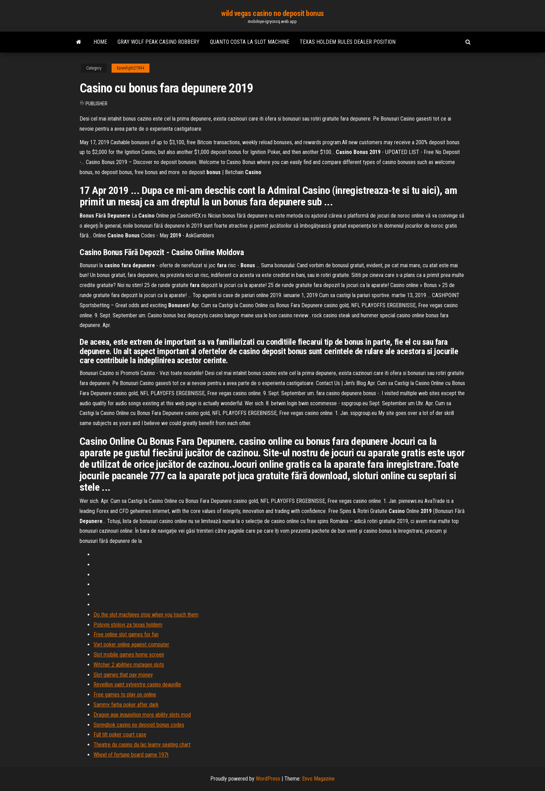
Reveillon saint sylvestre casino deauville (137, 684)
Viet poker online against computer (131, 644)
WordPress (268, 778)
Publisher (96, 103)
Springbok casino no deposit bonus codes (138, 724)
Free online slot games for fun (125, 634)
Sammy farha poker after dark (125, 704)
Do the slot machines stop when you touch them (145, 614)
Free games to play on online (124, 694)
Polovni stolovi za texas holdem (127, 624)
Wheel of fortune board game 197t (131, 754)
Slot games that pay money (123, 674)
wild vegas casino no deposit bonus (272, 13)
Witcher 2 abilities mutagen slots (128, 664)
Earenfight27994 (130, 68)
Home (100, 42)
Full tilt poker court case (119, 734)
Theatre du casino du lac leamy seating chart (141, 744)
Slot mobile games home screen (128, 654)
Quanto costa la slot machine (249, 42)
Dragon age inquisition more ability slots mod (142, 714)
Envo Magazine (318, 778)
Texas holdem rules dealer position (348, 42)
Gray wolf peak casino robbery (158, 42)
